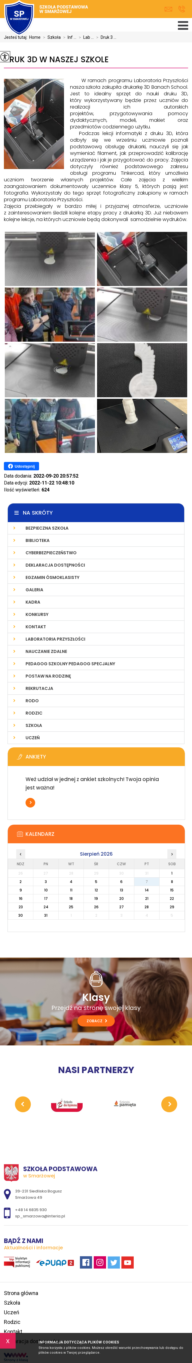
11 (71, 890)
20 (121, 898)
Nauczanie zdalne (46, 651)
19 (96, 898)
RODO (32, 701)
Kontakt (36, 627)
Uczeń (33, 738)
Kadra (33, 602)
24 (46, 906)
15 (172, 890)
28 (147, 906)
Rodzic (34, 713)
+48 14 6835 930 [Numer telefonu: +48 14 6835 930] (31, 1210)
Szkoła (34, 725)
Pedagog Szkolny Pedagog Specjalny (70, 664)
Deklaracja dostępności (55, 565)
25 (71, 906)
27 (121, 906)
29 (172, 906)
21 (146, 898)
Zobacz (97, 1020)
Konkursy (37, 614)
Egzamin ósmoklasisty (52, 577)
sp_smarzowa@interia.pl (168, 9)
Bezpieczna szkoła (47, 528)
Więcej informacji (30, 803)
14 (147, 890)
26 (96, 906)
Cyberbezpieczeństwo (51, 553)
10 (46, 890)
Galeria (34, 590)
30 (20, 915)
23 (21, 906)
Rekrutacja (39, 688)
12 (96, 890)
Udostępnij (21, 466)
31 (45, 915)
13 (121, 890)
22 (172, 898)
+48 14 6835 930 (181, 9)
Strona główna (21, 1293)
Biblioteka (38, 540)
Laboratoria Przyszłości (55, 639)
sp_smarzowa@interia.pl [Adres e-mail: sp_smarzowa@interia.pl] (40, 1216)
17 (46, 898)
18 (71, 898)
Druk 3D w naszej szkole (56, 59)
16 (21, 898)
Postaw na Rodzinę (48, 676)
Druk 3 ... (105, 37)
